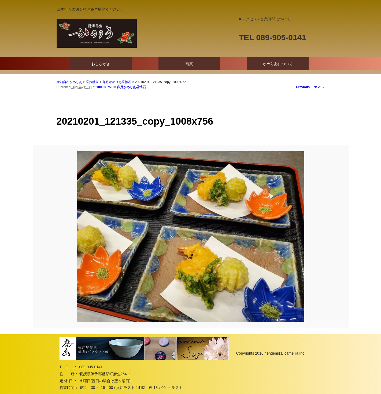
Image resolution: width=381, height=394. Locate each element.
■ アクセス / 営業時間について (264, 19)
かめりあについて (278, 64)
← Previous (301, 87)
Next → (318, 87)
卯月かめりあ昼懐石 (131, 87)
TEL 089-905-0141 (272, 37)
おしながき (100, 64)
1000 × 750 (104, 87)
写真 (189, 64)
